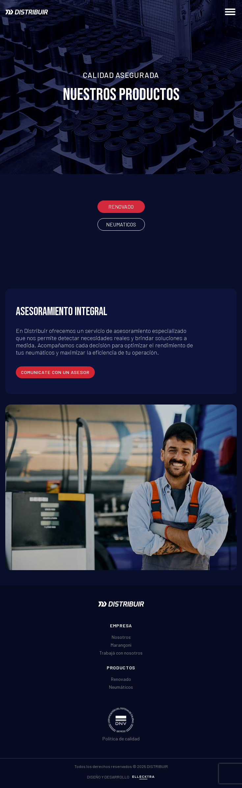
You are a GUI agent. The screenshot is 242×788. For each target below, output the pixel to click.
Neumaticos (121, 224)
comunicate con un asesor (55, 372)
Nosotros (121, 637)
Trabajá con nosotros (121, 653)
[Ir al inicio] (26, 12)
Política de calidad (121, 738)
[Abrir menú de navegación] (230, 11)
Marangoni (121, 645)
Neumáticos (121, 687)
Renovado (121, 206)
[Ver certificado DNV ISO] (121, 720)
